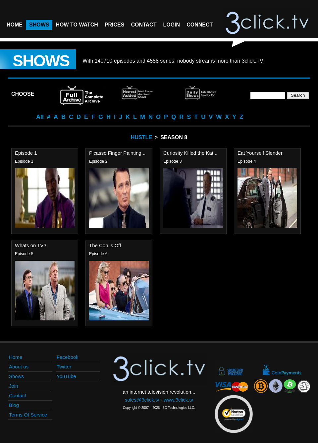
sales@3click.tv (142, 400)
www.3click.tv (178, 400)
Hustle (141, 137)
